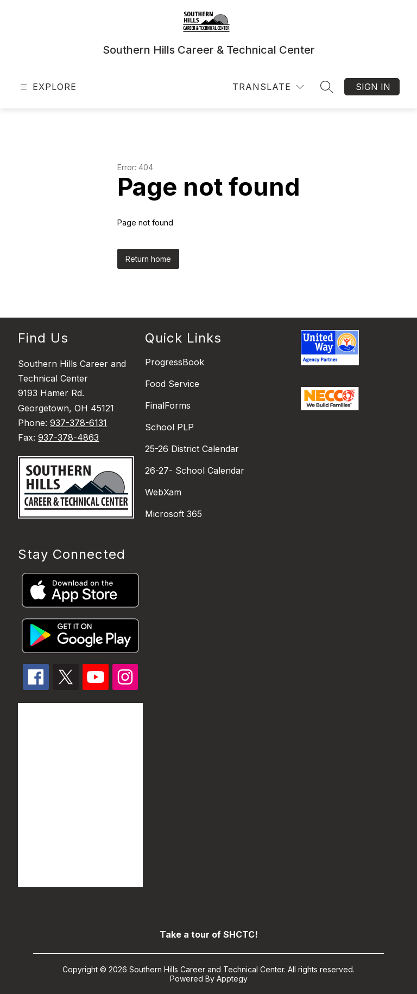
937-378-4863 (68, 437)
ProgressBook (174, 362)
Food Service (172, 383)
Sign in (373, 86)
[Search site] (326, 86)
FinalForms (168, 405)
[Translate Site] (268, 87)
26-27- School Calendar (194, 470)
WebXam (163, 492)
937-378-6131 (78, 422)
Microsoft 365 (173, 513)
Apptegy (232, 978)
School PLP (169, 427)
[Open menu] (47, 87)
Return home (148, 258)
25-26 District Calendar (192, 448)
